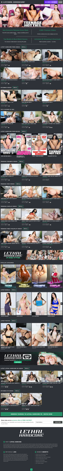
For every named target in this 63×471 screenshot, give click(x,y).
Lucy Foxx (28, 124)
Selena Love (44, 62)
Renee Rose (3, 103)
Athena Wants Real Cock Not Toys (51, 383)
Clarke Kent (3, 199)
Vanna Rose (3, 62)
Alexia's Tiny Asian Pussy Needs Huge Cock (8, 347)
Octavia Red (3, 177)
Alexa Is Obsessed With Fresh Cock (31, 383)
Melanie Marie (45, 222)
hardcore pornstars (16, 446)
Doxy (6, 199)
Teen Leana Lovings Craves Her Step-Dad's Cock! (13, 243)
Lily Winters (24, 62)
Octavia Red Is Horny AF (7, 176)
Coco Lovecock (36, 446)
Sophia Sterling (49, 244)
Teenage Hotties (52, 156)
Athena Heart (45, 244)
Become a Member (51, 2)
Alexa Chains (51, 316)
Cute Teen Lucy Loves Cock (29, 123)
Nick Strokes (24, 124)
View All (24, 47)
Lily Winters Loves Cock (28, 61)
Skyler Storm (24, 199)
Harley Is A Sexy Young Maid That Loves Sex (33, 405)
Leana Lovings (3, 244)
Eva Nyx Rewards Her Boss (29, 79)
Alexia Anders (4, 316)
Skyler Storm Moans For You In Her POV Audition (35, 198)
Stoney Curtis (49, 199)
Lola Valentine (24, 103)
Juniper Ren (3, 124)
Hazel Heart (45, 103)
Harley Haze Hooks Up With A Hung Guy (32, 221)
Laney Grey (52, 446)
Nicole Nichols (24, 177)
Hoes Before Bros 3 (6, 61)
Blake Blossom (47, 446)
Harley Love (24, 406)
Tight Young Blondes (37, 156)
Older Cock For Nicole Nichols (9, 79)
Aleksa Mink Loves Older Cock (9, 221)
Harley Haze (24, 222)
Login (60, 2)
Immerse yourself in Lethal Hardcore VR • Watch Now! (31, 414)
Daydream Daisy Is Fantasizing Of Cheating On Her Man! (15, 405)
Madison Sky (45, 199)
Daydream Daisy (4, 406)
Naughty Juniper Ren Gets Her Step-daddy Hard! (34, 243)
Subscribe (58, 422)
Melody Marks (45, 177)
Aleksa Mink (3, 222)
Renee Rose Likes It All (7, 102)
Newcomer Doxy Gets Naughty (9, 198)
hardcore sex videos (12, 447)
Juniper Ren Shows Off (7, 123)
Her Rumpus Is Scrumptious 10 (21, 157)
